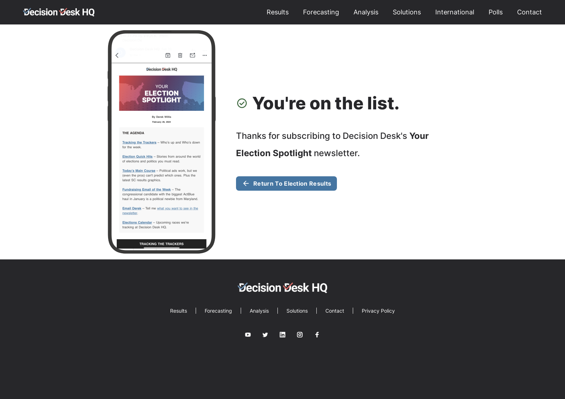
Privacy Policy (378, 311)
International (454, 12)
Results (278, 12)
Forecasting (321, 12)
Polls (496, 12)
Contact (529, 12)
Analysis (365, 12)
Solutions (407, 12)
